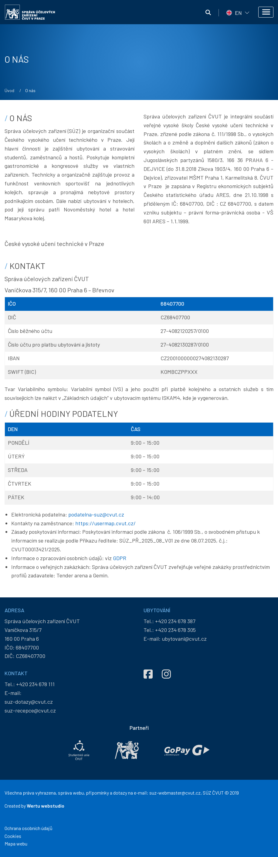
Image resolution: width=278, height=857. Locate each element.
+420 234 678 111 (35, 684)
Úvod (9, 90)
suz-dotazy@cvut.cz (29, 701)
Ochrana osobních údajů (29, 828)
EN (238, 12)
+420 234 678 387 (175, 621)
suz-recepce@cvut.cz (30, 710)
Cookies (13, 836)
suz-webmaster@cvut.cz (175, 793)
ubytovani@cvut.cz (184, 638)
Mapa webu (16, 843)
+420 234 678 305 (175, 629)
